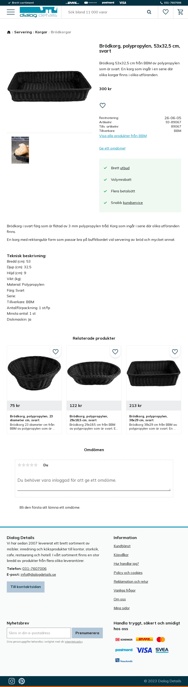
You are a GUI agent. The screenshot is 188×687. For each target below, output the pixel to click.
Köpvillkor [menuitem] (121, 555)
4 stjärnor (32, 465)
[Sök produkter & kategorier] (104, 12)
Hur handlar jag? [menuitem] (126, 563)
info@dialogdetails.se (38, 574)
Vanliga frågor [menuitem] (125, 590)
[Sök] (149, 12)
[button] (11, 13)
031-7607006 (34, 568)
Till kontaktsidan (25, 586)
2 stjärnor (23, 465)
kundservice (133, 202)
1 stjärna (19, 465)
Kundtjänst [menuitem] (122, 546)
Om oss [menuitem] (120, 599)
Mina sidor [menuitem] (122, 608)
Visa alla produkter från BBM (123, 135)
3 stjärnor (28, 465)
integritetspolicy (73, 641)
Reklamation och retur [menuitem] (131, 581)
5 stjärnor (36, 465)
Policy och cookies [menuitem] (128, 573)
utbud (124, 168)
